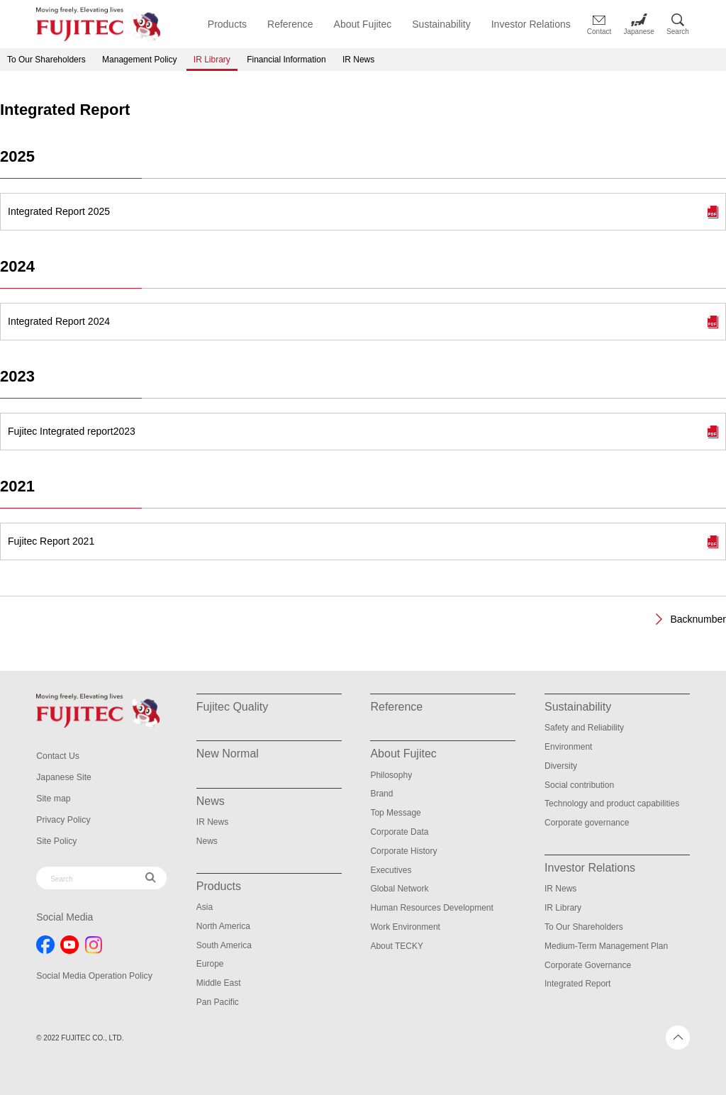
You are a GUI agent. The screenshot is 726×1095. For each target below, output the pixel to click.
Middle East (218, 983)
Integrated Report (577, 984)
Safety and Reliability (584, 728)
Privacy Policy (62, 820)
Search (677, 31)
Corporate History (403, 851)
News (207, 841)
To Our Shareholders (46, 60)
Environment (568, 747)
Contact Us (57, 756)
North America (223, 926)
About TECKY (396, 946)
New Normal (227, 753)
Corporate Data (399, 832)
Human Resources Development (431, 908)
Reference (290, 24)
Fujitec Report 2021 (51, 541)
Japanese (639, 31)
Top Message (395, 813)
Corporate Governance (587, 965)
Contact (599, 31)
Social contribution (579, 785)
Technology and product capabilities (611, 803)
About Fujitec (363, 24)
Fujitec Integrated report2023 (71, 431)
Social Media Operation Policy (93, 976)
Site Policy (56, 841)
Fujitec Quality (232, 707)
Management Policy (139, 60)
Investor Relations (531, 24)
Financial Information (286, 60)
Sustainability (441, 24)
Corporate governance (586, 823)
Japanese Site (63, 777)
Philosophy (391, 775)
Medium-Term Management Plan (606, 946)
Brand (381, 794)
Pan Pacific (217, 1002)
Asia (204, 907)
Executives (390, 870)
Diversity (560, 766)
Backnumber (698, 619)
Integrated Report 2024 (59, 321)
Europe (210, 964)
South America (224, 945)
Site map (52, 799)
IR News (358, 60)
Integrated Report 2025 (59, 211)
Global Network (399, 889)
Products (227, 24)
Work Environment (405, 927)
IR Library (212, 60)
